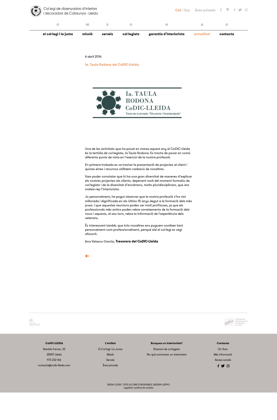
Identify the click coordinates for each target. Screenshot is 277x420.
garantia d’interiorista (166, 57)
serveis (107, 57)
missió (87, 57)
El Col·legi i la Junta (110, 377)
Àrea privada (205, 23)
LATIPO (166, 412)
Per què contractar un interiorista (166, 382)
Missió (110, 382)
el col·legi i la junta (58, 57)
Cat (178, 23)
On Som (223, 377)
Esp (187, 23)
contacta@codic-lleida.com (54, 393)
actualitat (202, 57)
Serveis (110, 387)
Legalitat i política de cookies (138, 415)
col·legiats (131, 57)
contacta (226, 57)
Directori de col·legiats (166, 377)
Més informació (223, 382)
